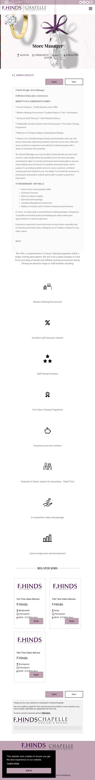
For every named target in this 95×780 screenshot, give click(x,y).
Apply (54, 82)
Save (74, 82)
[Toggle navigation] (91, 8)
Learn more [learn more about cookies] (13, 763)
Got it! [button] (29, 770)
